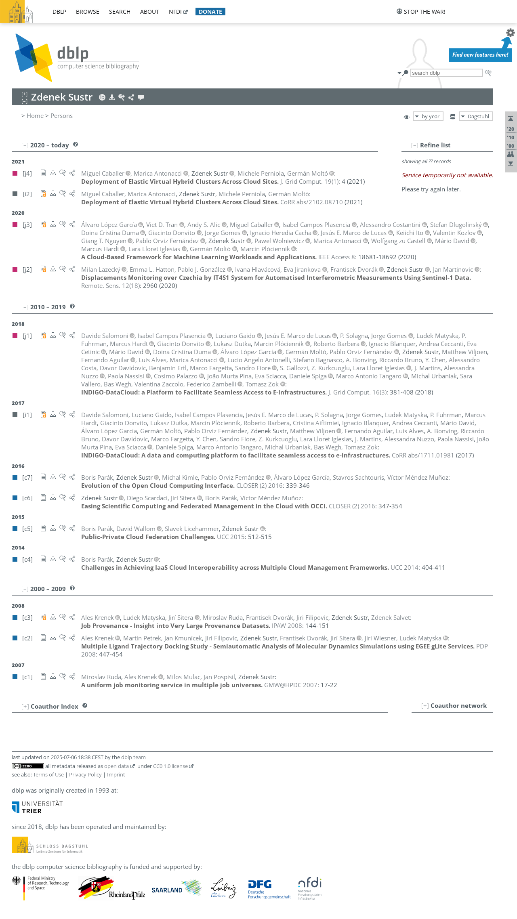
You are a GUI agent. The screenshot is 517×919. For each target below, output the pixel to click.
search (119, 11)
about (149, 11)
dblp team (133, 757)
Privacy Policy (85, 774)
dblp (59, 11)
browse (87, 11)
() (309, 181)
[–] (414, 145)
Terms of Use (48, 774)
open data (116, 766)
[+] (425, 705)
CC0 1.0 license (170, 766)
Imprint (116, 774)
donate (210, 11)
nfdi (175, 11)
